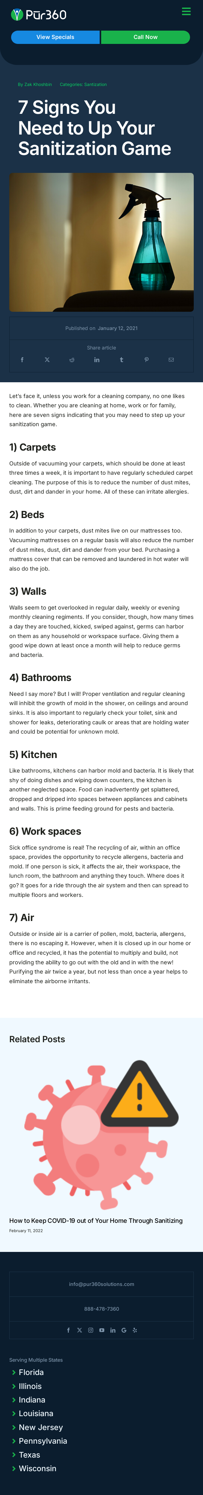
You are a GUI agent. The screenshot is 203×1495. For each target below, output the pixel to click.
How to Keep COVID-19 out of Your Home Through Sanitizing (96, 1220)
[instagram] (90, 1330)
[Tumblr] (121, 360)
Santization (95, 84)
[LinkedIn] (96, 360)
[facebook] (68, 1330)
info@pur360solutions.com (101, 1284)
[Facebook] (22, 360)
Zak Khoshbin (38, 84)
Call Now (146, 37)
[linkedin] (112, 1330)
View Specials (55, 37)
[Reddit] (71, 360)
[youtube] (101, 1330)
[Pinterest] (146, 360)
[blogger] (124, 1330)
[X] (47, 360)
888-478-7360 (101, 1309)
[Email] (171, 360)
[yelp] (134, 1330)
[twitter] (79, 1330)
